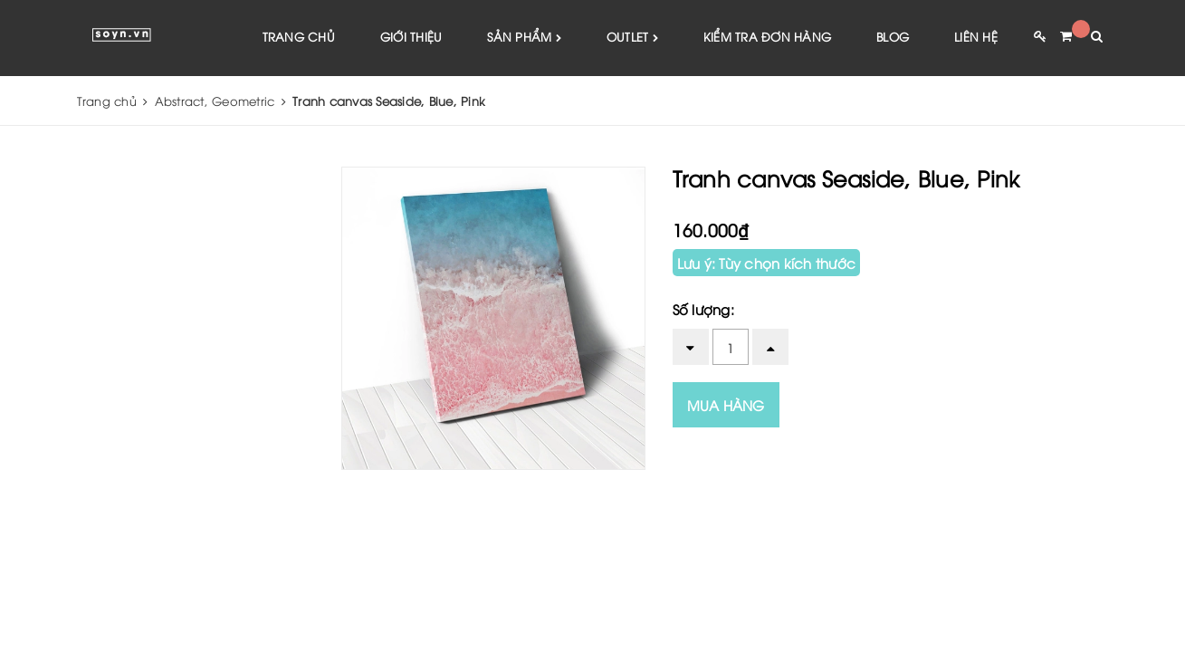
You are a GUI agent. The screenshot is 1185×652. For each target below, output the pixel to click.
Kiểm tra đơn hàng (767, 36)
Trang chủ (299, 36)
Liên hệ (976, 36)
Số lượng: (703, 309)
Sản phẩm (524, 37)
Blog (892, 36)
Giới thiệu (411, 36)
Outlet (632, 37)
